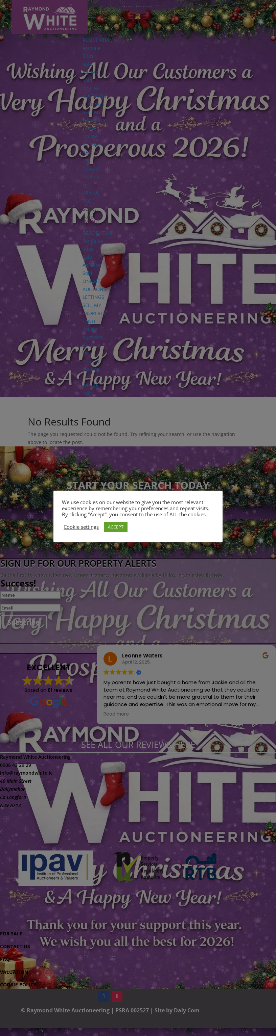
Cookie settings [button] (81, 527)
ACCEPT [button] (115, 527)
